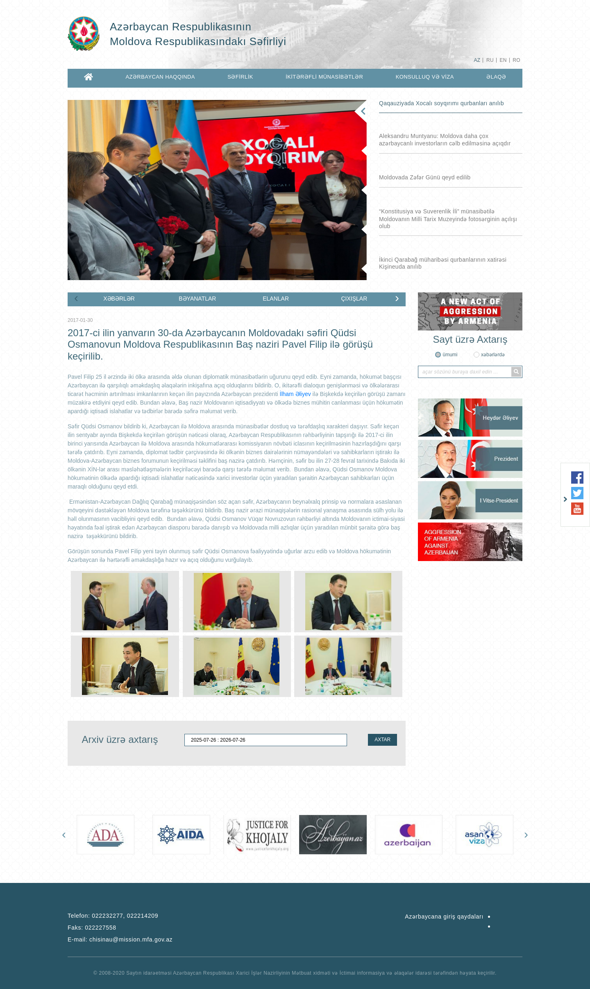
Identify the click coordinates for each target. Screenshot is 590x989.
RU (490, 60)
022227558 (100, 927)
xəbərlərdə (493, 355)
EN (502, 60)
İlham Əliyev (295, 394)
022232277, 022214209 (125, 915)
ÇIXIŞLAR (354, 298)
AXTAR (382, 739)
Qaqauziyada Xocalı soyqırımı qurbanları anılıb (441, 103)
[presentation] (76, 297)
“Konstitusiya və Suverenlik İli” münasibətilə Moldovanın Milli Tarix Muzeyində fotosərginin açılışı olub (448, 218)
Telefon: (113, 915)
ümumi (449, 355)
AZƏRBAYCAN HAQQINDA (160, 77)
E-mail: (120, 939)
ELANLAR (276, 298)
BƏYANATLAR (197, 298)
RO (516, 60)
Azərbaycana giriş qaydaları (444, 916)
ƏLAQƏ (496, 77)
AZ (477, 60)
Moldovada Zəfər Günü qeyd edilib (424, 177)
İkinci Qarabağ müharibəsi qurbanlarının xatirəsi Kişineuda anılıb (442, 263)
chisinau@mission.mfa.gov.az (130, 939)
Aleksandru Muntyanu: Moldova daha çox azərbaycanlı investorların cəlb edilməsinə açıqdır (445, 140)
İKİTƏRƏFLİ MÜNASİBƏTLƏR (324, 77)
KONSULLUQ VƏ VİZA (425, 77)
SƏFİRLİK (240, 77)
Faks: (92, 927)
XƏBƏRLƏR (119, 298)
